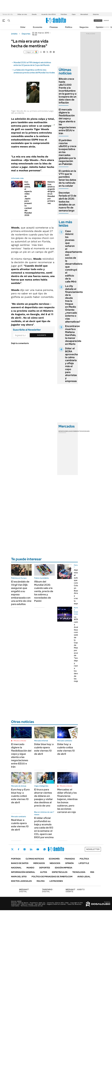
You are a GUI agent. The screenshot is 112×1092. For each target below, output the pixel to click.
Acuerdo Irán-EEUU (48, 14)
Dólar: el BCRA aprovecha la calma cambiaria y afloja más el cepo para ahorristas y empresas (71, 365)
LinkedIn (31, 849)
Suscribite (41, 335)
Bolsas (69, 431)
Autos (43, 872)
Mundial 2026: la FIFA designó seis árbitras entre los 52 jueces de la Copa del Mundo (32, 63)
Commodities (77, 431)
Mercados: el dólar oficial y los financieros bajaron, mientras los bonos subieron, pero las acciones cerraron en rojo (67, 801)
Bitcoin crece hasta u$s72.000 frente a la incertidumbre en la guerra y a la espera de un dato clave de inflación (67, 90)
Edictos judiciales (21, 881)
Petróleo (64, 14)
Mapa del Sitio (19, 876)
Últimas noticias (35, 858)
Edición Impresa (63, 867)
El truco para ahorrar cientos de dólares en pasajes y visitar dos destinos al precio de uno (43, 797)
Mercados (39, 863)
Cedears (86, 431)
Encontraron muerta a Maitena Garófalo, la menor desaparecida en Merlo (73, 335)
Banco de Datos (19, 863)
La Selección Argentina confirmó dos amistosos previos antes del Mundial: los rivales (34, 71)
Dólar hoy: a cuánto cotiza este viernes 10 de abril (66, 749)
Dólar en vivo (22, 14)
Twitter (12, 849)
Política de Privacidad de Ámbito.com (52, 876)
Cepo (73, 14)
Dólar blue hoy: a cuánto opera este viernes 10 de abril (44, 749)
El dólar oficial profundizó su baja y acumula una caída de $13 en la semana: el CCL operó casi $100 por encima (44, 827)
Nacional (16, 867)
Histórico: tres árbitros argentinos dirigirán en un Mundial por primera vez (52, 193)
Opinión (99, 27)
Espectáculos (59, 872)
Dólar (23, 27)
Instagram (24, 849)
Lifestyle (84, 863)
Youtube (38, 849)
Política (68, 27)
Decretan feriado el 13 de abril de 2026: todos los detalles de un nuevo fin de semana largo (67, 201)
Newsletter (106, 27)
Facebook (18, 849)
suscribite (98, 20)
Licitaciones (56, 881)
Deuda (34, 14)
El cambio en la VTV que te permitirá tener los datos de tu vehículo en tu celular (67, 178)
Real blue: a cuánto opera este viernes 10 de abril (20, 824)
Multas (41, 881)
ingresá (106, 20)
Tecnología (78, 872)
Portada (16, 858)
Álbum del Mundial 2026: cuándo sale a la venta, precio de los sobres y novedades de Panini (43, 591)
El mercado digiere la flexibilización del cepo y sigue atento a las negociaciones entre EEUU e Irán (67, 121)
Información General (23, 872)
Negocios (84, 27)
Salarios (96, 14)
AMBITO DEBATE (75, 890)
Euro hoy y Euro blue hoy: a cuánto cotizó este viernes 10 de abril (20, 796)
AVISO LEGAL (83, 876)
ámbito (14, 34)
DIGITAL (24, 890)
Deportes (26, 34)
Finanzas (54, 27)
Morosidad (84, 14)
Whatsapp (44, 849)
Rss (92, 872)
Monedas (62, 431)
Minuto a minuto (20, 741)
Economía (37, 27)
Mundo (30, 867)
